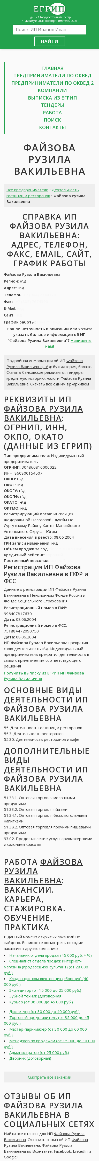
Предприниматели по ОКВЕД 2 (52, 83)
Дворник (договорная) (30, 1058)
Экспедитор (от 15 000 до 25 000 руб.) (45, 990)
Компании (52, 90)
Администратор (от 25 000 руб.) (39, 1052)
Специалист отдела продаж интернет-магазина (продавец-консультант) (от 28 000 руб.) (46, 966)
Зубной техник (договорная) (36, 995)
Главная (52, 68)
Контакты (52, 127)
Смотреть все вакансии (49, 1077)
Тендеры (52, 105)
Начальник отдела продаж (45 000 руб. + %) (50, 955)
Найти (49, 41)
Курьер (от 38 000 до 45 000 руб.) (41, 1001)
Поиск (52, 120)
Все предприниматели (27, 189)
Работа (52, 112)
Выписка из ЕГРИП (52, 98)
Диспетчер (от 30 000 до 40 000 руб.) (44, 1011)
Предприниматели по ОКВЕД (52, 75)
